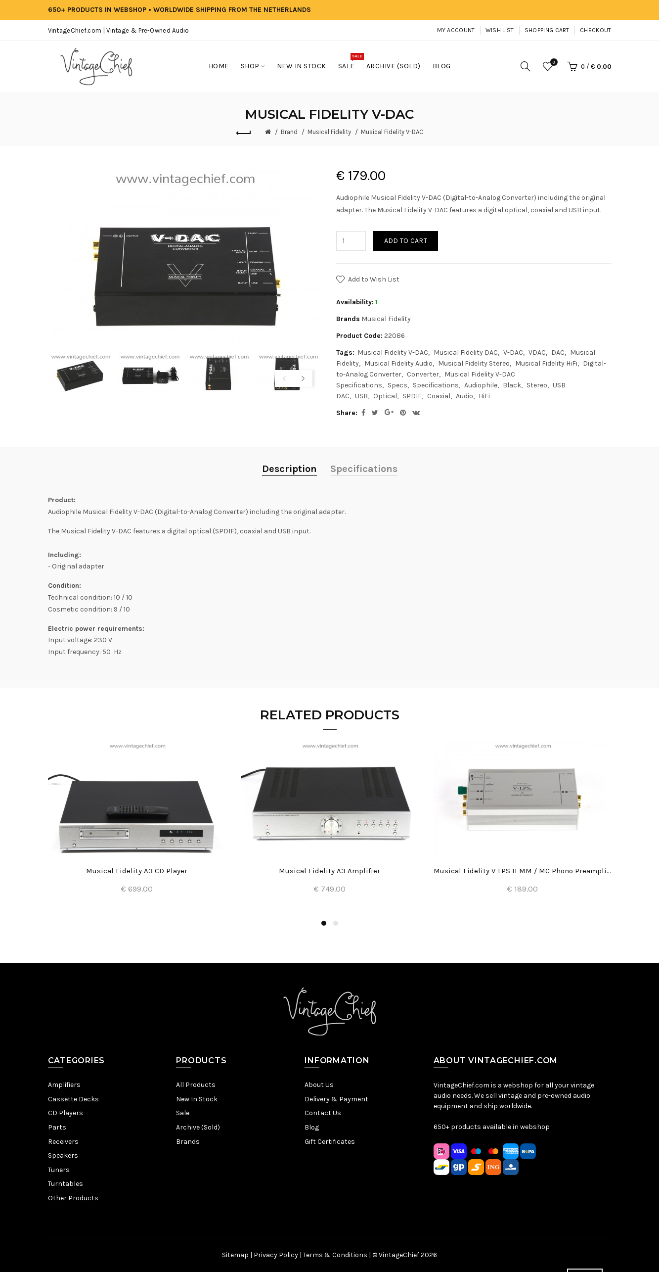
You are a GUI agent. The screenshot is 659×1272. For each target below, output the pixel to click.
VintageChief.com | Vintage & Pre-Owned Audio (118, 30)
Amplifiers (64, 1085)
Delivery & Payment (336, 1099)
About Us (319, 1085)
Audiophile (480, 385)
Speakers (63, 1155)
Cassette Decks (73, 1099)
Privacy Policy (276, 1255)
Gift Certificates (330, 1141)
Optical (385, 396)
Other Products (73, 1198)
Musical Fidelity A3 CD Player (136, 870)
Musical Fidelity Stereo (474, 363)
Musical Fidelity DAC (466, 352)
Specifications (436, 385)
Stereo (537, 385)
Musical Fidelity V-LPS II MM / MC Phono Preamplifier (523, 870)
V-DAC (513, 352)
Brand (289, 132)
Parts (57, 1127)
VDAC (537, 352)
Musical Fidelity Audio (398, 363)
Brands (188, 1141)
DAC (558, 352)
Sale (182, 1113)
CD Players (65, 1113)
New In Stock (197, 1099)
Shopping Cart (547, 30)
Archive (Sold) (198, 1127)
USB (361, 396)
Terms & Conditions (335, 1255)
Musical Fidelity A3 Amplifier (329, 870)
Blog (312, 1127)
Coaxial (438, 396)
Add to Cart (405, 240)
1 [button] (323, 923)
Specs (397, 385)
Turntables (65, 1183)
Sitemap (235, 1255)
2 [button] (335, 923)
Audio (464, 396)
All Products (196, 1085)
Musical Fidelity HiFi (546, 363)
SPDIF (412, 396)
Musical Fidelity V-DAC (392, 132)
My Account (456, 30)
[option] (80, 373)
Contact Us (323, 1113)
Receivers (63, 1141)
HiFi (484, 396)
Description (289, 468)
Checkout (595, 30)
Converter (423, 374)
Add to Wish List (373, 279)
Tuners (59, 1170)
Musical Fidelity (329, 132)
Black (512, 385)
